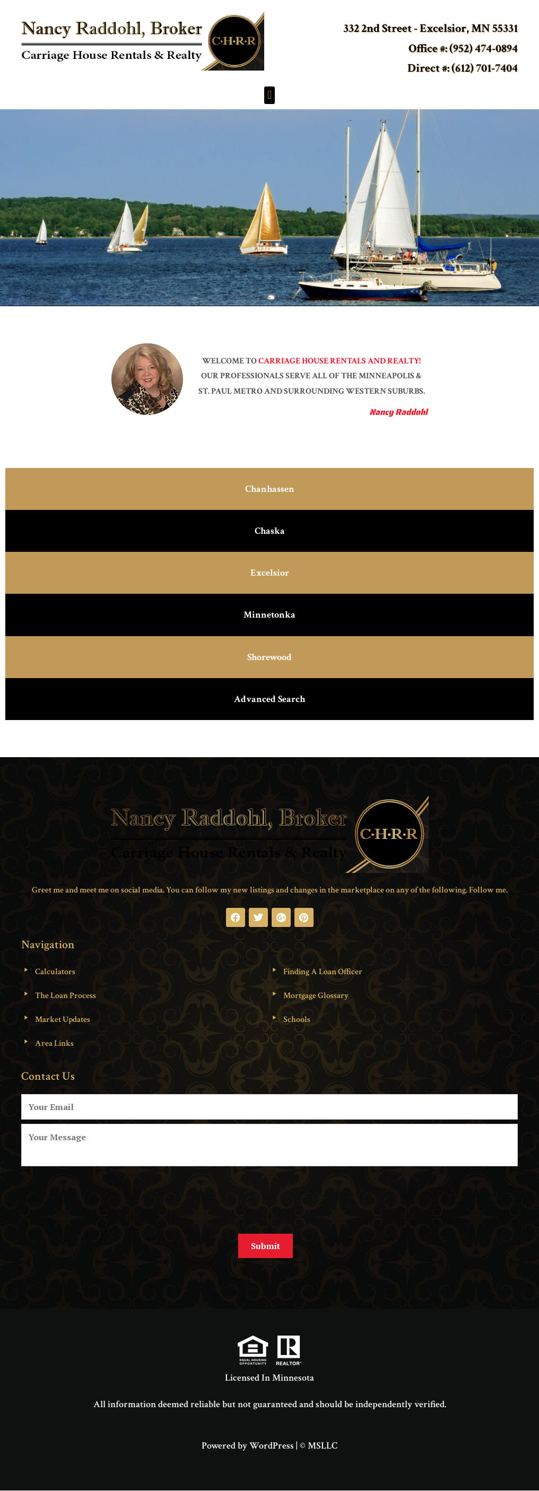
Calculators (55, 971)
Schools (296, 1019)
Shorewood (269, 657)
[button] (269, 95)
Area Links (54, 1043)
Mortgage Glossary (316, 995)
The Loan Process (65, 995)
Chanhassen (269, 489)
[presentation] (101, 1196)
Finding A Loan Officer (322, 971)
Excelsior (269, 573)
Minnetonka (269, 615)
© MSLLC (318, 1446)
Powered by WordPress (248, 1446)
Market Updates (62, 1019)
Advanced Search (269, 699)
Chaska (270, 531)
